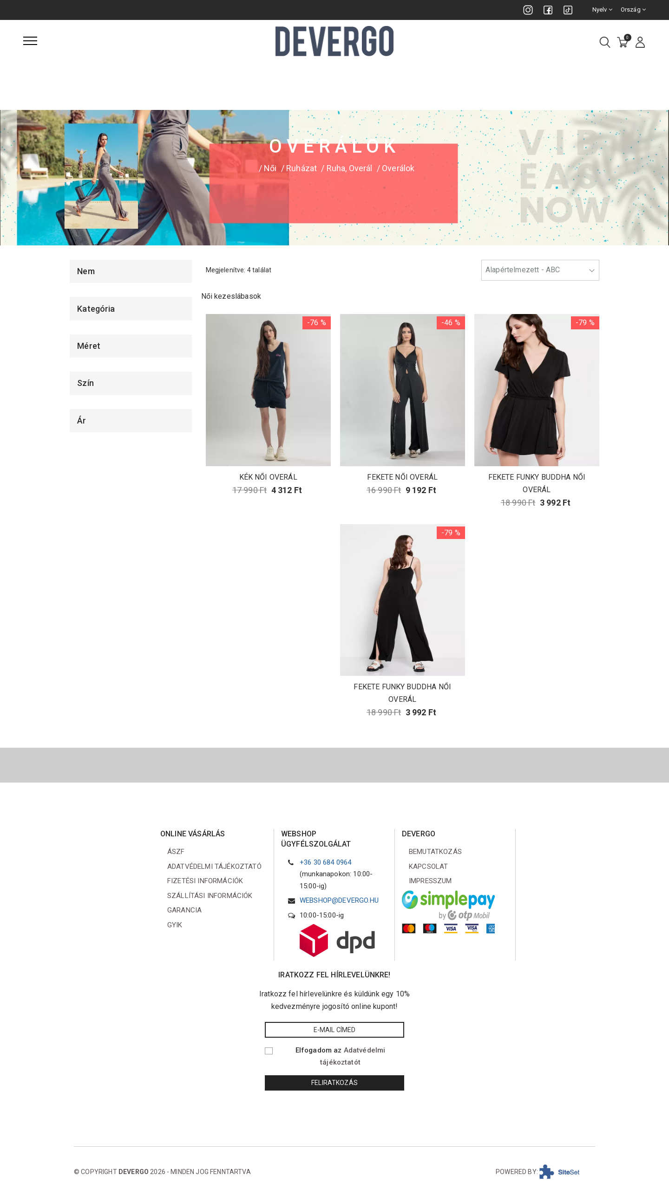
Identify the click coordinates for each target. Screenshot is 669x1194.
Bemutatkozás (435, 851)
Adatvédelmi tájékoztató (214, 866)
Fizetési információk (205, 881)
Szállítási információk (210, 896)
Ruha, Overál (350, 168)
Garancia (184, 910)
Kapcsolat (428, 866)
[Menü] (30, 41)
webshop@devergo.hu (339, 900)
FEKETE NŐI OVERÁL (402, 477)
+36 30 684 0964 (325, 862)
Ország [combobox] (633, 9)
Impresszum (430, 881)
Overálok (398, 168)
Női (270, 168)
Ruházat (301, 168)
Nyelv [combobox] (602, 9)
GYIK (175, 925)
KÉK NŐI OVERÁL (268, 477)
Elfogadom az (340, 1056)
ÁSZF (176, 851)
